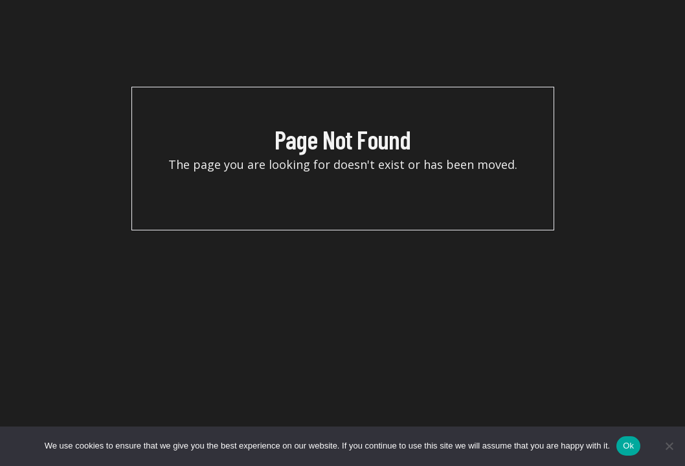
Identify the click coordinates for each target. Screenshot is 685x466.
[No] (668, 445)
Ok (628, 445)
